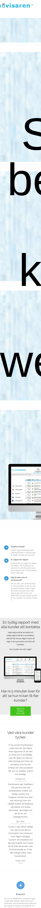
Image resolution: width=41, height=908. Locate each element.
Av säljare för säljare (19, 560)
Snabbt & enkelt (18, 547)
